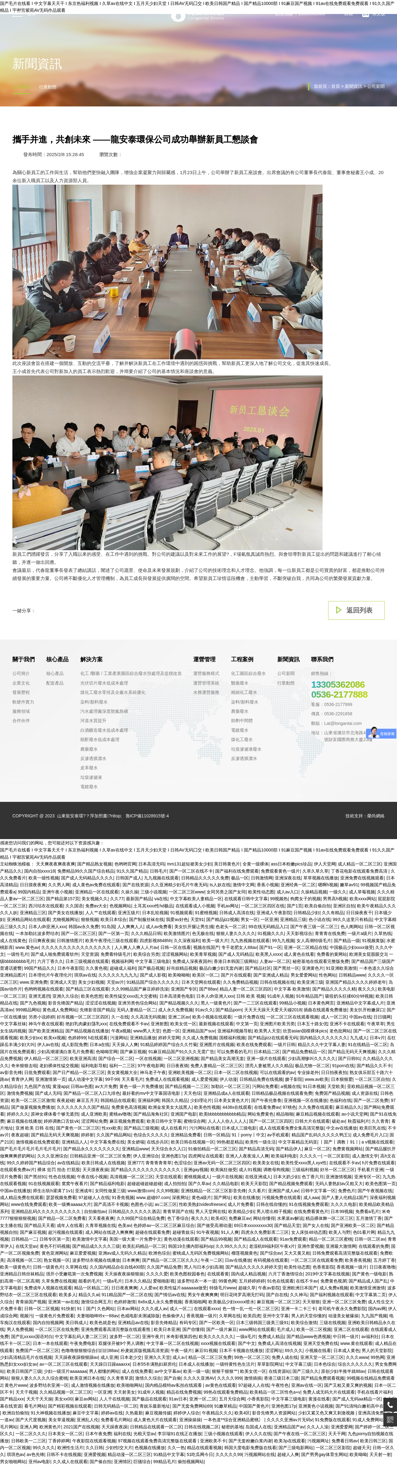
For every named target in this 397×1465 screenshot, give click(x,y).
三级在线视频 (332, 1322)
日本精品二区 (267, 1051)
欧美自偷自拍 (318, 905)
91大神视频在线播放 (50, 1412)
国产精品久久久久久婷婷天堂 (253, 1267)
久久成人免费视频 (199, 1037)
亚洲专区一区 (367, 1176)
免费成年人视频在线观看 (48, 1287)
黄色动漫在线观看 (181, 1239)
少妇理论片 (201, 1100)
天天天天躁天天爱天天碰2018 (272, 1009)
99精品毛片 (164, 1461)
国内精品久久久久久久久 (323, 1037)
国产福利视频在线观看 (331, 1294)
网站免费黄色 (261, 1114)
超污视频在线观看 (65, 1232)
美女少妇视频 (91, 982)
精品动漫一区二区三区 (129, 1454)
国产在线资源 (136, 884)
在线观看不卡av (344, 1162)
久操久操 (129, 891)
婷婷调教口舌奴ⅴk (61, 1121)
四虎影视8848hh (156, 940)
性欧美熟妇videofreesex (202, 1204)
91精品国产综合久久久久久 (153, 982)
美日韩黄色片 (227, 863)
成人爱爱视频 (204, 1079)
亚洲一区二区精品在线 (305, 947)
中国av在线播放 (15, 1190)
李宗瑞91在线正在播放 (180, 1433)
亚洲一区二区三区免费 (344, 1301)
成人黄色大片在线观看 (155, 1419)
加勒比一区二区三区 (230, 1086)
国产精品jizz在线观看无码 (272, 1037)
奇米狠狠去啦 (24, 1065)
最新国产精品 (139, 898)
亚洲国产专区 (184, 988)
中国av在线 (360, 1016)
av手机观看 (278, 1134)
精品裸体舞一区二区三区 (329, 1218)
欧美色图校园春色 (187, 1273)
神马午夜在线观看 (46, 1023)
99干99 (112, 1079)
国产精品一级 (347, 940)
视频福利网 (122, 961)
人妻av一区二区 (275, 961)
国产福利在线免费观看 (237, 871)
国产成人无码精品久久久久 (87, 877)
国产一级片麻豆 (221, 1329)
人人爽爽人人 (130, 926)
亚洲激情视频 (339, 1176)
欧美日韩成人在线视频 (103, 1162)
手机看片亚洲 (370, 1169)
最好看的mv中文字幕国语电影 (151, 1093)
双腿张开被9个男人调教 (121, 1343)
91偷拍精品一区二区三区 (212, 1148)
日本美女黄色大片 (231, 1100)
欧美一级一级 (196, 1371)
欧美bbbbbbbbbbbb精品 (222, 1114)
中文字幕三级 (298, 1364)
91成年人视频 (280, 996)
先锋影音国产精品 (97, 1009)
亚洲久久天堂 (157, 1357)
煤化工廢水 (242, 739)
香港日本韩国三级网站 (235, 961)
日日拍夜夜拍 (334, 1072)
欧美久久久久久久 (216, 1336)
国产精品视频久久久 (178, 1002)
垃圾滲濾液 (91, 777)
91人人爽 (230, 1232)
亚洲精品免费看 (186, 1134)
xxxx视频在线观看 (218, 1343)
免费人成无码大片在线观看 (329, 1392)
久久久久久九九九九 (117, 975)
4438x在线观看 (237, 1107)
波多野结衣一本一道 (196, 1281)
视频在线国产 (206, 947)
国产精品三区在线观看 (87, 988)
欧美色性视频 (207, 1107)
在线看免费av (267, 1107)
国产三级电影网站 (296, 1447)
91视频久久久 (270, 933)
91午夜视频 (207, 1232)
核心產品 (57, 659)
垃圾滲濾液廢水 (246, 749)
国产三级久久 (305, 1371)
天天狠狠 (311, 1301)
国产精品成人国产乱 (368, 1281)
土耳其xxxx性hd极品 (153, 905)
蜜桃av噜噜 (120, 1114)
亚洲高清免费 (371, 1412)
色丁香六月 (312, 1176)
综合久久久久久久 (355, 1364)
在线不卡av (307, 1281)
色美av (124, 1225)
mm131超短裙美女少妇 (189, 863)
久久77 (117, 898)
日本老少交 (131, 1357)
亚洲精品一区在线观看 (96, 891)
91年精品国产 (309, 996)
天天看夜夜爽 (101, 1218)
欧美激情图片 (177, 933)
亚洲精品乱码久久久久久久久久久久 (46, 1211)
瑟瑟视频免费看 (61, 1197)
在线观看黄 (218, 1273)
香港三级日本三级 (281, 1378)
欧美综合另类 (146, 954)
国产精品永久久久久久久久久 (91, 1148)
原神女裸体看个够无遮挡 (54, 1114)
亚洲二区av (179, 1016)
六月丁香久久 (50, 961)
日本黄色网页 (321, 1002)
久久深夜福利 (187, 940)
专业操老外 (308, 1072)
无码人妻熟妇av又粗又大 (339, 1183)
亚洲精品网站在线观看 (28, 919)
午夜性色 (280, 1385)
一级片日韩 (284, 1044)
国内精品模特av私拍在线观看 (174, 1385)
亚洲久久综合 (65, 996)
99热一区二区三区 (252, 1357)
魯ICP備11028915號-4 (147, 815)
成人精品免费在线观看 (21, 1197)
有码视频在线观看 (270, 1260)
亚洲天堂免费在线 (320, 1343)
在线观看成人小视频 (195, 905)
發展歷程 (21, 692)
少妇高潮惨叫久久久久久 (312, 1058)
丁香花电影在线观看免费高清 (360, 871)
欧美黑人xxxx (269, 954)
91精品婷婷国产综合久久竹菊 (168, 1044)
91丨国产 (86, 1308)
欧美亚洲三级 (310, 982)
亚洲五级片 (129, 912)
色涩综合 (182, 1162)
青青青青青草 (158, 1162)
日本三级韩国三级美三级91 (262, 1322)
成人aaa (311, 1197)
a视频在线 (291, 1086)
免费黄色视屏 (333, 1281)
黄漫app (60, 1086)
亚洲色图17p (173, 1155)
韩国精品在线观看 (117, 1100)
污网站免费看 (265, 1086)
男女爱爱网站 (304, 975)
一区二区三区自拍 (372, 1079)
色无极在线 (203, 933)
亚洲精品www (135, 1148)
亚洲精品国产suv (198, 1030)
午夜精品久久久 (217, 1412)
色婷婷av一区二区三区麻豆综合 (163, 1225)
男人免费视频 (20, 1329)
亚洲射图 (159, 1023)
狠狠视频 (89, 919)
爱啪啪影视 (164, 1281)
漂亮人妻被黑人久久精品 (269, 1065)
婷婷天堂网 (169, 1037)
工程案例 (242, 659)
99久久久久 (44, 1447)
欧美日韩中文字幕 (164, 1121)
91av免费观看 (293, 1239)
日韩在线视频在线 (277, 982)
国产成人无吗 (48, 1093)
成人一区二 (180, 1308)
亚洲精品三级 (293, 919)
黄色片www (16, 1385)
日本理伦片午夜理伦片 (50, 975)
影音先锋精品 (164, 1322)
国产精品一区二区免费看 (62, 1218)
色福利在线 (340, 1100)
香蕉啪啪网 (195, 1301)
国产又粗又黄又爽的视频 (348, 1385)
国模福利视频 (232, 1037)
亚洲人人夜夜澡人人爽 (247, 1155)
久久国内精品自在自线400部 (117, 1267)
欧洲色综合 (159, 1253)
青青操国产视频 (31, 1301)
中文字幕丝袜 (13, 1023)
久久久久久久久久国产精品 (83, 1107)
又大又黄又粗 (297, 1253)
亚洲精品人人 (75, 1141)
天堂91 (197, 919)
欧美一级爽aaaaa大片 (70, 1204)
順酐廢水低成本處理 (99, 739)
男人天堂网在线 (210, 1211)
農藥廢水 (89, 749)
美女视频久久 (95, 898)
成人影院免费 (74, 1044)
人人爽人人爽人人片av (136, 947)
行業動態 (47, 86)
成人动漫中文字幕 (85, 1079)
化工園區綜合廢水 (248, 673)
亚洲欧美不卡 (213, 1440)
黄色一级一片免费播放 (141, 1086)
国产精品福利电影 (107, 1183)
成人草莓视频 (362, 891)
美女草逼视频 (61, 1419)
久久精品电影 (225, 1183)
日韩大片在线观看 (312, 1121)
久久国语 (74, 905)
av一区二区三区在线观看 (63, 1364)
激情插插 (252, 1378)
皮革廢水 (89, 767)
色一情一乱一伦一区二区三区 (250, 1308)
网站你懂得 (264, 1218)
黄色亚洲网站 (55, 1253)
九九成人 (358, 1037)
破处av (338, 1121)
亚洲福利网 (148, 1100)
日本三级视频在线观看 (87, 961)
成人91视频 (250, 1169)
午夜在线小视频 (92, 1176)
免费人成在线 (285, 1357)
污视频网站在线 (259, 1454)
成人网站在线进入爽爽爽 (109, 1232)
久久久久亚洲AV (199, 1378)
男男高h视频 (335, 898)
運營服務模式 (206, 673)
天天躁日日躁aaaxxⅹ (110, 1364)
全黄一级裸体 (256, 863)
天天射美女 (124, 1392)
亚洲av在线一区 (306, 1385)
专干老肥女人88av (239, 947)
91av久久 (204, 1009)
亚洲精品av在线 (133, 1322)
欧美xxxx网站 (363, 898)
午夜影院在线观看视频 (94, 1440)
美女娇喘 (136, 1141)
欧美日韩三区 (373, 1440)
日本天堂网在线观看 (201, 982)
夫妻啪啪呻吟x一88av (97, 1315)
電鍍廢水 (89, 786)
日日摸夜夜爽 (33, 884)
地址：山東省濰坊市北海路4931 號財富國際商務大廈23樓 (342, 736)
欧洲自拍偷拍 (15, 1412)
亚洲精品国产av (289, 1426)
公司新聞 (21, 86)
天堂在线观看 (168, 1176)
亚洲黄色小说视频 (315, 1406)
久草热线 (382, 933)
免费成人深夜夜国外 (192, 961)
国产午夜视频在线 (375, 1190)
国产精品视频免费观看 (291, 1183)
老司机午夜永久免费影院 (342, 1308)
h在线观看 (98, 1037)
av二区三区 (166, 1204)
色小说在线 (319, 919)
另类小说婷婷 (42, 1016)
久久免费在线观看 (315, 1107)
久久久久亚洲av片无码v (290, 1419)
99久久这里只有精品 (352, 919)
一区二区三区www (186, 891)
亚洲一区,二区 (202, 1398)
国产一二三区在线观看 (255, 1002)
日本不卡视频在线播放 (241, 1350)
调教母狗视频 (276, 1169)
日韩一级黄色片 (48, 1267)
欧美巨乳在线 (372, 1128)
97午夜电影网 (151, 1065)
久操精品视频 (314, 891)
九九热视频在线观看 (250, 940)
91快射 (68, 1308)
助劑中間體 (242, 720)
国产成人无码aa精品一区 (356, 1398)
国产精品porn (229, 1009)
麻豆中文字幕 (86, 1412)
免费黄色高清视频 (128, 1107)
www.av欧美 (316, 1079)
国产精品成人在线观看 (255, 1239)
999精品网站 (28, 1009)
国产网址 (222, 1197)
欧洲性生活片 (70, 1447)
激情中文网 (243, 884)
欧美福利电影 (284, 1155)
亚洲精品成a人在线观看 (226, 1093)
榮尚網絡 (376, 815)
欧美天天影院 (254, 1183)
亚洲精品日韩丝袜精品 (21, 1273)
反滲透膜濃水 (93, 758)
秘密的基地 (232, 1426)
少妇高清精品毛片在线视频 (26, 1357)
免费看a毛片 (367, 1211)
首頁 (335, 86)
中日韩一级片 (346, 1336)
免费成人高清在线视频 (279, 1343)
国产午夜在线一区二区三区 (300, 1433)
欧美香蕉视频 (358, 1260)
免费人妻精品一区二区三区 (216, 1065)
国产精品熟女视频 (94, 863)
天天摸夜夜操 (96, 1169)
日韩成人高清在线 (236, 912)
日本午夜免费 (98, 1433)
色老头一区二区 (231, 926)
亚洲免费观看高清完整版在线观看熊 (116, 1329)
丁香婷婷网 (59, 1440)
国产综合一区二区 (115, 1058)
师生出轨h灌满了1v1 (53, 1190)
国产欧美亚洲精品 (46, 1030)
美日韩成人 (76, 1322)
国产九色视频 (33, 1002)
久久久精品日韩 (146, 933)
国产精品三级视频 (141, 1128)
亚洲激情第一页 (50, 1079)
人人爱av (148, 1287)
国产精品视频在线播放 (87, 1030)
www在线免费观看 (29, 1204)
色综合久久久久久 (150, 1134)
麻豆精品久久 (349, 1107)
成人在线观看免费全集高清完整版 (291, 1128)
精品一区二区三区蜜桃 (330, 1239)
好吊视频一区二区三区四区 (83, 1016)
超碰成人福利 (123, 968)
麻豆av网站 (86, 1398)
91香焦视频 (123, 1197)
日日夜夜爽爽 (124, 1287)
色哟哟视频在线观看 (43, 988)
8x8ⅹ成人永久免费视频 (160, 1301)
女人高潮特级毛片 (314, 940)
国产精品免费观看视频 (322, 1378)
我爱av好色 (177, 919)
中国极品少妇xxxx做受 (351, 947)
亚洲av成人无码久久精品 (122, 1253)
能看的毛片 (89, 1281)
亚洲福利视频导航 (234, 1030)
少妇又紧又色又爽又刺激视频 (327, 1412)
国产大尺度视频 (31, 1419)
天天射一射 (380, 1454)
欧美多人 (67, 1294)
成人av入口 (288, 891)
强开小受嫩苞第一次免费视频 (74, 1273)
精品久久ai (88, 1294)
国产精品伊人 (289, 1148)
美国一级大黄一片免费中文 (135, 1239)
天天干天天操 (39, 1398)
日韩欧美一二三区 (28, 1440)
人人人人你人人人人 (227, 1121)
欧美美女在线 (266, 1162)
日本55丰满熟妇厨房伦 (154, 1364)
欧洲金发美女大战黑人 (170, 1107)
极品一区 (239, 877)
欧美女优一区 (183, 1023)
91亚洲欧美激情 (341, 968)
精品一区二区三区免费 (210, 1357)
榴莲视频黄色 (244, 1253)
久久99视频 (167, 1190)
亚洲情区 (122, 1461)
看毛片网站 (35, 1406)
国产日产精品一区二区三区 (79, 1072)
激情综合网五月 (96, 1301)
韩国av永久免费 (84, 926)
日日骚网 (382, 1016)
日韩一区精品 (216, 1134)
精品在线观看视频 (204, 1447)
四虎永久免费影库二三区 (265, 1232)
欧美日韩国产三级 (24, 1371)
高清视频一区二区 (24, 1260)
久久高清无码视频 (148, 1016)
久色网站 (105, 1308)
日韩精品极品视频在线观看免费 (282, 1093)
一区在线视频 (148, 1058)
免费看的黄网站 (332, 954)
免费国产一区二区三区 (37, 1350)
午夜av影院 (269, 1287)
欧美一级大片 (215, 940)
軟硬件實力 (23, 701)
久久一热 (176, 1447)
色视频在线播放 (150, 1447)
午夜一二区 (211, 1260)
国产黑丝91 (35, 1176)
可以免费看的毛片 (234, 1051)
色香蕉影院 (323, 1267)
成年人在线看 (70, 1225)
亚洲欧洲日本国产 (299, 1287)
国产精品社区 (258, 968)
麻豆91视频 (206, 1350)
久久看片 (256, 1190)
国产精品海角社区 (150, 1114)
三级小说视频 (154, 891)
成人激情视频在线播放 (92, 1385)
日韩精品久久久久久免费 (205, 877)
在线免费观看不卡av (129, 1023)
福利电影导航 (94, 1065)
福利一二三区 (122, 1065)
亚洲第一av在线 (63, 1301)
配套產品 (55, 683)
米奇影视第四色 (181, 1336)
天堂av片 (115, 982)
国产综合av (271, 1253)
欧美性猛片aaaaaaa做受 (183, 1287)
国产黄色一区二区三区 (78, 1128)
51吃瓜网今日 (200, 1454)
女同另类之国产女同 (226, 891)
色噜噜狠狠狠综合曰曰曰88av (89, 1350)
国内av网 (377, 1308)
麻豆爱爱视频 (83, 1253)
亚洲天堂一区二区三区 (322, 1357)
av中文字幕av (167, 1371)
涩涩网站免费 (94, 1121)
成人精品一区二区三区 (359, 863)
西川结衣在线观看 (46, 905)
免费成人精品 (271, 1336)
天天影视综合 (299, 933)
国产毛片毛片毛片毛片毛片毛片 (30, 1148)
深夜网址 (180, 1197)
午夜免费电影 (83, 1343)
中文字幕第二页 (370, 1294)
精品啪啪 (284, 1114)
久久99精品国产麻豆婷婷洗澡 (139, 988)
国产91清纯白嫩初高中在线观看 (366, 1406)
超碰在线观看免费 (152, 1232)
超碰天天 (361, 1447)
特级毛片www (222, 1287)
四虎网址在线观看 (205, 1155)
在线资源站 (279, 1371)
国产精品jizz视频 (222, 919)
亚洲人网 (28, 1426)
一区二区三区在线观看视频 (292, 1016)
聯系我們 (322, 659)
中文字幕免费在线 (107, 1141)
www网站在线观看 (256, 1329)
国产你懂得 (193, 1329)
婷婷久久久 (18, 1114)
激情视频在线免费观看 (37, 1141)
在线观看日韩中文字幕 (246, 898)
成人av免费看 (159, 926)
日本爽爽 (131, 1260)
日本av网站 (128, 1308)
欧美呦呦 (358, 1454)
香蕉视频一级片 (352, 1267)
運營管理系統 (206, 683)
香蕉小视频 (268, 884)
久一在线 (120, 1016)
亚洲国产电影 (184, 1114)
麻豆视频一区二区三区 (278, 1301)
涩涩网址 (274, 1350)
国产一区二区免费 (371, 1100)
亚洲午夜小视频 (57, 891)
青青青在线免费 (330, 933)
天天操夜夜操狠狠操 (124, 1273)
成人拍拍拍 (175, 1183)
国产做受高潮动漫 (214, 1225)
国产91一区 (270, 947)
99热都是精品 (229, 1141)
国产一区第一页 (113, 933)
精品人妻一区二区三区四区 (246, 988)
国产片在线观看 (236, 975)
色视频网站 (120, 905)
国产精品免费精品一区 (304, 1051)
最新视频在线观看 (216, 1023)
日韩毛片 (158, 871)
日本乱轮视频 (155, 912)
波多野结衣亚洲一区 (49, 1385)
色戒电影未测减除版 (140, 1315)
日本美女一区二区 (65, 1433)
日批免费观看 (37, 1072)
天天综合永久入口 (168, 1148)
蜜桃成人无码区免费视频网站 (200, 1253)
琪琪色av (16, 1454)
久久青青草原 (120, 1378)
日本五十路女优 (312, 1023)
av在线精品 (68, 1162)
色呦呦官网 (107, 1051)
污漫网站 (118, 1037)
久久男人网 (59, 884)
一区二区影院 (336, 1155)
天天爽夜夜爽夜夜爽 (55, 863)
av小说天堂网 (354, 1114)
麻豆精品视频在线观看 (317, 1114)
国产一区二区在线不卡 (191, 871)
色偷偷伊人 (173, 1315)
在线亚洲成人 (258, 1176)
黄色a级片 (202, 1197)
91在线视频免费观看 (308, 1204)
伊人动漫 (228, 1079)
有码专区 (188, 1322)
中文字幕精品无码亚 (297, 1141)
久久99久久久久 (231, 1246)
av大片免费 (106, 1086)
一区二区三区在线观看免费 (317, 1260)
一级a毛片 (113, 1281)
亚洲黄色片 (312, 968)
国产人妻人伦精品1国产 (345, 1197)
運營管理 (204, 659)
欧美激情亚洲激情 (367, 1287)
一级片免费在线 (249, 1016)
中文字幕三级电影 (152, 961)
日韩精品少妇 (306, 912)
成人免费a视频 (333, 1287)
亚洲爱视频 (94, 1454)
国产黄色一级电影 (369, 1273)
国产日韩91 (349, 1058)
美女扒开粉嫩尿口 (367, 1009)
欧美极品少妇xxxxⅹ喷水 (231, 1301)
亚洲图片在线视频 (216, 1044)
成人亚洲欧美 (94, 1114)
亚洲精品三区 (33, 912)
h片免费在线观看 (378, 1162)
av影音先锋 (11, 1072)
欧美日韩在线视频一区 (192, 1141)
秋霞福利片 (358, 1121)
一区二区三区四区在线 (262, 905)
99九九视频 (283, 940)
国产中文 (246, 1343)
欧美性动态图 (261, 891)
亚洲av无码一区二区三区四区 (222, 1162)
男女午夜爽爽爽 (203, 1294)
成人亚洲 (109, 1357)
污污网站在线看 (204, 1128)
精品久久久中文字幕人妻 (322, 1044)
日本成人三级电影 (239, 1128)
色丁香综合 (178, 1218)
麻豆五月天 (87, 1100)
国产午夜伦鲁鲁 (266, 1100)
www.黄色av (27, 947)
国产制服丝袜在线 (146, 919)
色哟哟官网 (125, 863)
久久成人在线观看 (70, 1461)
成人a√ (179, 1357)
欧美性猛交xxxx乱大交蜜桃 (131, 996)
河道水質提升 (93, 720)
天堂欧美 (336, 1086)
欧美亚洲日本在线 (87, 1378)
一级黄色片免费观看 (54, 1315)
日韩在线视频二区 (201, 1426)
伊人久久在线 (258, 1433)
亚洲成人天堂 (63, 982)
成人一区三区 (334, 1016)
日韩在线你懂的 (271, 1204)
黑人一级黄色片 (216, 1002)
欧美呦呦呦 (179, 975)
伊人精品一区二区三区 (46, 1058)
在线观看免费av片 (17, 1169)
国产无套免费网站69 (192, 1406)
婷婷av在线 (112, 1412)
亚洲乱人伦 (87, 1419)
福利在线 (122, 1433)
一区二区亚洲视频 (181, 1058)
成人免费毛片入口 (370, 1134)
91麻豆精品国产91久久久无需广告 (181, 1051)
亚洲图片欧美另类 (277, 1023)
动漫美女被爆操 (343, 1315)
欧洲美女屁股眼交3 (367, 954)
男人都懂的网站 (104, 1371)
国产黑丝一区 (286, 968)
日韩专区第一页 (54, 1239)
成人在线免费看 (137, 1371)
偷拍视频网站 (191, 1461)
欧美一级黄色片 (15, 1267)
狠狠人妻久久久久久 (235, 933)
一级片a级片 (359, 933)
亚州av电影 (40, 1461)
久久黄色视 (96, 968)
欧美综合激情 (304, 1322)
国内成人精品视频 (248, 1273)
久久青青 (380, 1121)
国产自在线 (277, 1294)
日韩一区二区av (370, 1239)
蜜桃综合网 (194, 1121)
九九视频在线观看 (161, 877)
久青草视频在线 (100, 1225)
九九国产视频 (374, 1315)
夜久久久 (366, 988)
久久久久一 (310, 1155)
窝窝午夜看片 (75, 1183)
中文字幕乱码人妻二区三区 (81, 1336)
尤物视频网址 (65, 919)
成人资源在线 (365, 1093)
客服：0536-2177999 (331, 704)
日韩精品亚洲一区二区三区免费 (100, 1155)
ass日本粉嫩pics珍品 (291, 863)
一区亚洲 (269, 919)
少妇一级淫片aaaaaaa (65, 1371)
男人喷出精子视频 (273, 1211)
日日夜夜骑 (177, 1065)
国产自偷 (172, 1378)
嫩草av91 (349, 884)
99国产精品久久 (39, 968)
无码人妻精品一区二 (136, 1009)
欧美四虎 (252, 1315)
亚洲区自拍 (344, 905)
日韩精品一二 (24, 1239)
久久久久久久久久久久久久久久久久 (76, 947)
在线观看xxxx (207, 1308)
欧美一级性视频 (44, 877)
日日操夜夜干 (359, 912)
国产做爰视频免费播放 (33, 1107)
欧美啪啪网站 (130, 1385)
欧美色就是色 (103, 1322)
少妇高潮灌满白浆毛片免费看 (65, 1051)
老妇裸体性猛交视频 (58, 1065)
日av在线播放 (238, 1260)
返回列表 (354, 610)
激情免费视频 (20, 1093)
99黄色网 (228, 1281)
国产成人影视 (153, 975)
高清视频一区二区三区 (131, 1176)
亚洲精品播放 (143, 1037)
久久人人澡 (317, 1426)
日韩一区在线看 (175, 947)
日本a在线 (99, 1044)
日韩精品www (352, 975)
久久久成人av (154, 1308)
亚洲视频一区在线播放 (305, 1100)
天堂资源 (89, 954)
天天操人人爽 (125, 1044)
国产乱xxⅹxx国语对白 (32, 1336)
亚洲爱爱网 (342, 1426)
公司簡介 (21, 673)
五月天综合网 (232, 1398)
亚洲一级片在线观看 (266, 1058)
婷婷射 (87, 1134)
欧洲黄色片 (50, 1426)
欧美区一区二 (205, 975)
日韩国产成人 (129, 877)
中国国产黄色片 (254, 1406)
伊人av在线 (48, 1044)
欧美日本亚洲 (167, 1329)
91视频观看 (181, 912)
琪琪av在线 (85, 975)
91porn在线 (343, 1065)
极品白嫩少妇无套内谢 (221, 968)
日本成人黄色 (346, 1350)
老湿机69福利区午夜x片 (272, 1246)
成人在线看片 (174, 1128)
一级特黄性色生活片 (235, 1364)
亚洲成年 (83, 1190)
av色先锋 (35, 1454)
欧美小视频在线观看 (211, 1016)
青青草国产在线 (178, 1211)
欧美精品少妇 (241, 1211)
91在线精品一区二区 (367, 1044)
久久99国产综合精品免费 (141, 1218)
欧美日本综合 (113, 919)
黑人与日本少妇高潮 (203, 1267)
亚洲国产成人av (283, 1190)
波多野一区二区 (124, 1336)
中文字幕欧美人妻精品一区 (196, 898)
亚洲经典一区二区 (298, 884)
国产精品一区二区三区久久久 (170, 1260)
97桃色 (289, 1107)
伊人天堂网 (325, 863)
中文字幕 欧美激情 (292, 988)
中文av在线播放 (341, 1128)
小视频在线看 (318, 1350)
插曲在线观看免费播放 (325, 1009)
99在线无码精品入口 (268, 926)
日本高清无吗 (151, 863)
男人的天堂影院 (377, 1350)
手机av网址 (228, 905)
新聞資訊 (353, 86)
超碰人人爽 (288, 1454)
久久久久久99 (229, 1454)
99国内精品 (29, 891)
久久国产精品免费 (164, 1267)
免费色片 (346, 1190)
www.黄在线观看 (356, 1343)
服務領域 (21, 711)
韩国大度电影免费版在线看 (250, 1447)
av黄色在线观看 (220, 1385)
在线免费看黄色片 (311, 1211)
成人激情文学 (365, 1155)
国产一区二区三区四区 (270, 1121)
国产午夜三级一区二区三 (314, 926)
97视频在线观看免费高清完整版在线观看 (158, 1440)
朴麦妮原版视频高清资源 (144, 1350)
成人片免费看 (241, 1204)
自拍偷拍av (95, 1211)
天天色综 (192, 1093)
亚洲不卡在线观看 (347, 1023)
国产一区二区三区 (78, 933)
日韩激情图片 (70, 940)
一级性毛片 (18, 954)
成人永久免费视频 (175, 1009)
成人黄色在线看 (299, 954)
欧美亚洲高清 (83, 1058)
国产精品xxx (12, 1398)
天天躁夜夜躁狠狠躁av (76, 1357)
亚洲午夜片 (153, 1336)
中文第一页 (247, 1023)
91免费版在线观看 (332, 1419)
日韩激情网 (262, 877)
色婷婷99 (77, 1037)
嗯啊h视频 (328, 884)
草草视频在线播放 (320, 877)
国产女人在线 (316, 1225)
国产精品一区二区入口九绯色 (92, 1093)
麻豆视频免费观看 (126, 1121)
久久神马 (298, 1294)
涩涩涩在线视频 (100, 1002)
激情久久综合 (148, 1378)
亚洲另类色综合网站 (137, 1002)
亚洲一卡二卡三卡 (298, 1308)
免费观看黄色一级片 (280, 871)
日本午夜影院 (70, 968)
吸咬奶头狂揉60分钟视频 (349, 996)
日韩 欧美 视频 (250, 996)
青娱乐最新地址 (155, 1406)
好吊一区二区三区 (337, 1169)
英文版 (373, 14)
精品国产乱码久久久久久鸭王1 (321, 1134)
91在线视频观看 (44, 1183)
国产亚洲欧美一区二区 (352, 1225)
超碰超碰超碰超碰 (144, 1183)
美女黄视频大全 (122, 1072)
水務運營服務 (206, 692)
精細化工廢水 (244, 692)
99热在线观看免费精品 (225, 1392)
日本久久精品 (138, 1281)
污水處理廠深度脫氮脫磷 (104, 711)
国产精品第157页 (62, 898)
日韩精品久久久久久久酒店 (134, 1211)
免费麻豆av (240, 1218)
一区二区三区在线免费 (56, 1329)
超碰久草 (247, 1287)
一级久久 (337, 891)
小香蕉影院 (258, 1398)
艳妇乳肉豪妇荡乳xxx (86, 1023)
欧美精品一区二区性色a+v (275, 1392)
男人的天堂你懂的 (308, 1315)
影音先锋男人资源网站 (274, 1412)
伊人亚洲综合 (146, 1155)
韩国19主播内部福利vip (190, 1246)
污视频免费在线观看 (281, 1197)
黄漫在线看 (319, 1398)
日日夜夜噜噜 (382, 1267)
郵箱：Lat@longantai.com (336, 723)
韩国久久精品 (175, 1100)
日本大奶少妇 (286, 1176)
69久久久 (294, 1350)
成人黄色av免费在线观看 (96, 884)
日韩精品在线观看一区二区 (156, 1426)
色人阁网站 (351, 926)
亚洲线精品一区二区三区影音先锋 (213, 1190)
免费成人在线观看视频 (167, 1079)
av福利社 (370, 1336)
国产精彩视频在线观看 (69, 1406)
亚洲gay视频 (196, 1169)
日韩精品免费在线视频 (261, 1079)
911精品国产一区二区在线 (127, 1294)
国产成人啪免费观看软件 (54, 954)
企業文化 (21, 683)
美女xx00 (64, 1398)
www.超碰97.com (152, 1197)
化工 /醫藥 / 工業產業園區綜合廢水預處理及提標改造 (131, 673)
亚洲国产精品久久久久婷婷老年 (355, 982)
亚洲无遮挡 (39, 996)
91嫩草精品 (225, 1406)
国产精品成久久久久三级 (96, 1246)
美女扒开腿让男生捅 (193, 926)
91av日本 (178, 1398)
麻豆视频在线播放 (24, 1121)
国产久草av (199, 1183)
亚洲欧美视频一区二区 (190, 1072)
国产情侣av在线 (169, 1294)
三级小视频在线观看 (223, 1433)
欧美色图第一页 (380, 1183)
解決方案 (91, 659)
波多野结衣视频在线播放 (96, 1260)
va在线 (160, 898)
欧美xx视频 (54, 1037)
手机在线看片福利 (374, 1392)
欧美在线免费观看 (254, 1044)
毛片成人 (285, 1329)
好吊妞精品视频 (182, 968)
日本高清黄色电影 (176, 996)
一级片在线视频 (227, 1176)
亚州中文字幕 (276, 1315)
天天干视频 (26, 1392)
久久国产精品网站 (113, 1134)
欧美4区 (218, 1218)
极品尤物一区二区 (312, 1065)
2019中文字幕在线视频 (327, 1273)
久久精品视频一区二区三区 (65, 1392)
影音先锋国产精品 (65, 1002)
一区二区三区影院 (333, 1447)
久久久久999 (229, 1378)
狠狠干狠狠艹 (225, 1371)
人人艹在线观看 (100, 912)
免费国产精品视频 (332, 1093)
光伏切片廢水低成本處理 (104, 683)
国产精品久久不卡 (374, 1065)
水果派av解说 (290, 1218)
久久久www (357, 1357)
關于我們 (23, 659)
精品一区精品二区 (91, 1287)
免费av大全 (96, 905)
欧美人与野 (339, 1232)
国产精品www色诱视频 (309, 1336)
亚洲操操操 (190, 1419)
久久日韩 (94, 1447)
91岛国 (108, 926)
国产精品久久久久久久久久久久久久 (146, 1169)
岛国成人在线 (258, 1426)
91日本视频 (314, 1086)
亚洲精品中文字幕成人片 (360, 1002)
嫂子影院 (293, 1079)
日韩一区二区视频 (41, 1308)
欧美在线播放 (247, 1197)
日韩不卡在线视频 (64, 1454)
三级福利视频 (305, 1169)
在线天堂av (27, 1246)
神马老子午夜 (153, 1072)
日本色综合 (325, 1364)
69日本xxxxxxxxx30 (253, 1225)
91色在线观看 (280, 1281)
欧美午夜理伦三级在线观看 (111, 940)
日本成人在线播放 (196, 1364)
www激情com (140, 1190)
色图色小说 (141, 1204)
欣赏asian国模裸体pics (305, 1030)
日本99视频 (342, 1211)
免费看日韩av (345, 1440)
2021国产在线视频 (81, 1426)
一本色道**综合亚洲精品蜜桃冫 (234, 1419)
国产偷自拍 (100, 1461)
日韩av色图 (82, 1086)
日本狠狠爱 (342, 1079)
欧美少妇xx (31, 1037)
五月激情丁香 (369, 1218)
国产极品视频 (151, 968)
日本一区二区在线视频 (235, 1072)
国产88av (208, 988)
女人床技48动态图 (309, 1232)
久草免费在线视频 (59, 1281)
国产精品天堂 (287, 1225)
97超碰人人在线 (93, 1197)
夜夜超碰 (65, 1100)
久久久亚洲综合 (52, 1155)
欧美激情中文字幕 (89, 1239)
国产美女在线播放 (65, 912)
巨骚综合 (142, 1461)
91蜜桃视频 (206, 912)
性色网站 (327, 975)
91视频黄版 (373, 940)
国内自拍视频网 (48, 1322)
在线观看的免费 (374, 1246)
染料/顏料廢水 (94, 701)
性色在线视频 (62, 1176)
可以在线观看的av (277, 1072)
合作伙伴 (21, 720)
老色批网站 (340, 1030)
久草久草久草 (315, 871)
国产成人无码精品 (235, 954)
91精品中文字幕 (169, 1454)
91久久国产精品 (132, 871)
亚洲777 (135, 1162)
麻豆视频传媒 (158, 1412)
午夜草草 (375, 1023)
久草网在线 (76, 1267)
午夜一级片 (181, 1350)
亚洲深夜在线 (288, 877)
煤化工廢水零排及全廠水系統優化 (112, 692)
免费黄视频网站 (347, 1148)
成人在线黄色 (13, 940)
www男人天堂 (146, 1030)
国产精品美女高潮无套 (222, 1058)
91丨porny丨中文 (248, 1134)
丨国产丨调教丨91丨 (339, 1141)
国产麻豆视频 (133, 1051)
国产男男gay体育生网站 (324, 1454)
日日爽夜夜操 (42, 940)
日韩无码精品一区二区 (115, 1406)
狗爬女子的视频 (305, 898)
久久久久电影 (344, 1204)
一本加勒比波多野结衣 (37, 933)
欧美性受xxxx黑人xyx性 (304, 1162)
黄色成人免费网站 (59, 1009)
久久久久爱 (157, 1273)
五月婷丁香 (384, 1260)
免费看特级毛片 (115, 954)
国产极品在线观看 (149, 1398)
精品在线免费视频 (184, 1392)
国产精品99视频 (216, 1239)
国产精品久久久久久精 (334, 988)
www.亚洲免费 (33, 982)
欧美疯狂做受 (224, 1169)
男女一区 (249, 919)
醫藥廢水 (239, 683)
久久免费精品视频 (240, 982)
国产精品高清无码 (256, 1148)
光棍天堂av (144, 1433)
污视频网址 (318, 1440)
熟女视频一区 (57, 1260)
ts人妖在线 (220, 884)
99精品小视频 (292, 1002)
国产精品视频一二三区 (186, 1086)
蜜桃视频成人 (197, 1176)
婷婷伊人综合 (186, 1412)
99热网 (377, 1357)
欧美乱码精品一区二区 (144, 1246)
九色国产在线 (37, 1086)
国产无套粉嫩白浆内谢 (250, 1440)
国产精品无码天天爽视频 (352, 1051)
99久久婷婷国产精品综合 (31, 1162)
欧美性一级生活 (260, 1141)
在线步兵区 (157, 1141)
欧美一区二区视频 (314, 1329)
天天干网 (337, 1433)
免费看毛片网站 (116, 1419)
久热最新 (134, 1412)
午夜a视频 (121, 1030)
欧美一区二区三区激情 (33, 1100)
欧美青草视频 (203, 954)
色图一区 (171, 1030)
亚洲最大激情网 (341, 1246)
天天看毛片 (132, 1079)
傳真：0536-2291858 (331, 713)
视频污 (26, 1315)
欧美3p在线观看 (289, 1440)
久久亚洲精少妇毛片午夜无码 (179, 884)
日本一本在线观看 (50, 1343)
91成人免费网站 (367, 1419)
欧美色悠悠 (92, 996)
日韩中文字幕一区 (318, 1190)
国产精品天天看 (39, 1225)
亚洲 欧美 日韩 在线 (35, 1128)
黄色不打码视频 (55, 1246)
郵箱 (343, 14)
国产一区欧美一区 (216, 1322)
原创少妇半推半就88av (343, 1371)
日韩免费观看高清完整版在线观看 (344, 1253)
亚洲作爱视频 (310, 1246)
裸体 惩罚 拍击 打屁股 (58, 1169)
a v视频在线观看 (378, 1141)
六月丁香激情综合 (285, 1273)
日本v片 (377, 1037)
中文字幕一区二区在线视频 (172, 1343)
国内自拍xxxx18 (39, 871)
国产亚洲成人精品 (270, 975)
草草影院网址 (270, 1364)
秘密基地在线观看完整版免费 (320, 961)
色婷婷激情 (125, 1301)
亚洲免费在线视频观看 (362, 877)
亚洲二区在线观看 (351, 1329)
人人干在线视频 (114, 1398)
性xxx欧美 (111, 1128)
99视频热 (279, 898)
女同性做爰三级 (110, 1190)
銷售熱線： (322, 673)
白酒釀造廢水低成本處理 (104, 730)
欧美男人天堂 (267, 1030)
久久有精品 (333, 912)
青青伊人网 (22, 1079)
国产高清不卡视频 (111, 1204)
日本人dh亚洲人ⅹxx (47, 926)
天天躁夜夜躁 (114, 1426)
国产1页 (294, 905)
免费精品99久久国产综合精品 (85, 871)
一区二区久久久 (31, 1433)
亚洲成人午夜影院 (273, 912)
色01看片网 (364, 1232)
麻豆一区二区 (317, 1148)
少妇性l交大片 (118, 1447)
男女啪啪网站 (13, 1461)
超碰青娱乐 (183, 1232)
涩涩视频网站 (175, 954)
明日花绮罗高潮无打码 (242, 1294)
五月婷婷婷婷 (252, 1281)
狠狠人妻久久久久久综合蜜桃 (39, 1378)
